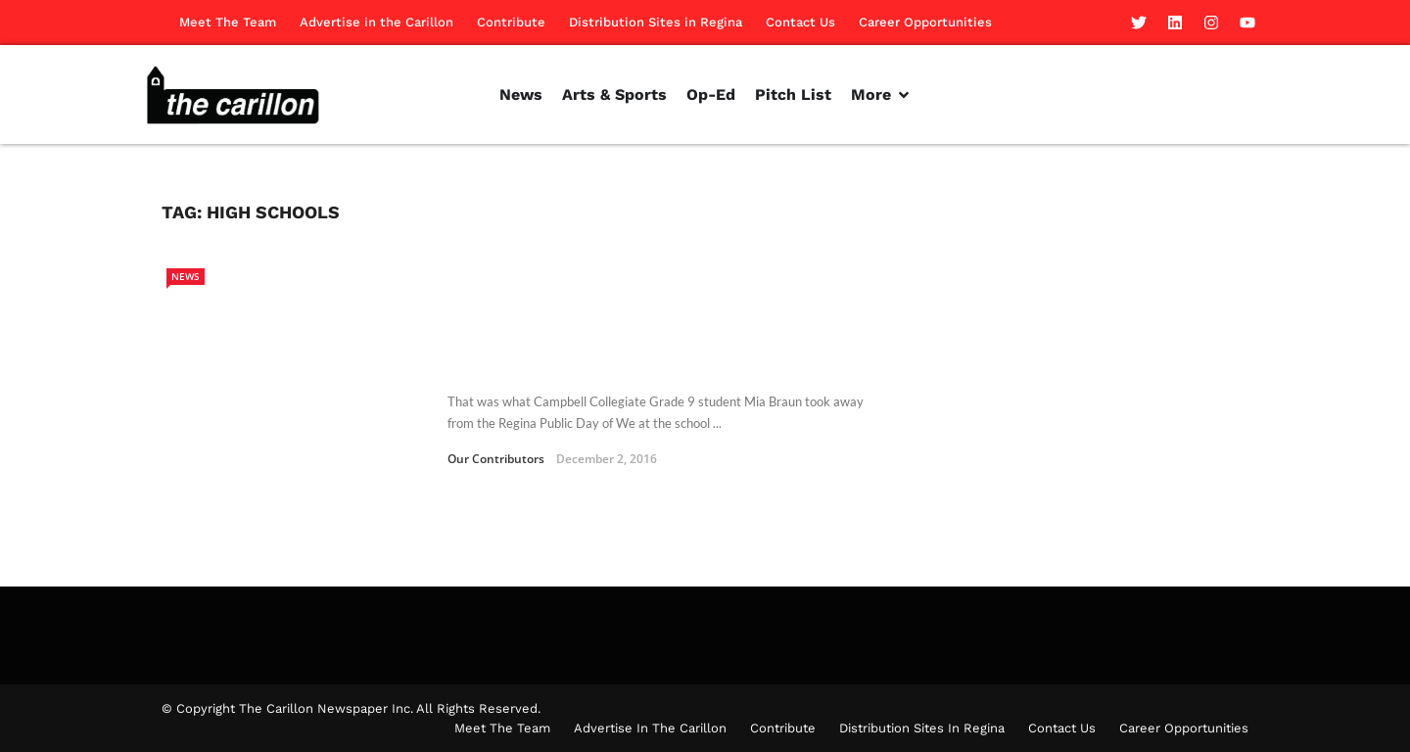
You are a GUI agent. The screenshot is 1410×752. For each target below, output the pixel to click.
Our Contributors (495, 458)
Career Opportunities (925, 22)
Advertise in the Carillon (376, 22)
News (185, 276)
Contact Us (800, 22)
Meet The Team (227, 22)
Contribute (511, 22)
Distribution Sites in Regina (655, 22)
